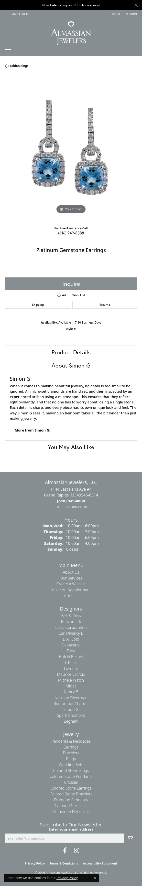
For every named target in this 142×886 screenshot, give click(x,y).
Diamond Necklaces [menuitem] (71, 805)
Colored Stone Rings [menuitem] (71, 770)
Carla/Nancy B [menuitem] (71, 633)
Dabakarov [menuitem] (71, 645)
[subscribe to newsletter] (130, 838)
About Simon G (71, 365)
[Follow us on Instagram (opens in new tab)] (77, 851)
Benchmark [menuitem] (71, 621)
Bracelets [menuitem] (71, 753)
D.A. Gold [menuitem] (71, 639)
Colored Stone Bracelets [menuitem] (71, 794)
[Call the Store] (71, 501)
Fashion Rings (18, 66)
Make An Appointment (71, 589)
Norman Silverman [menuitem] (71, 697)
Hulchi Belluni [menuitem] (71, 656)
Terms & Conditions (64, 863)
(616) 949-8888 (71, 232)
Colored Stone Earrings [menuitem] (71, 788)
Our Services (71, 578)
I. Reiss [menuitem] (71, 662)
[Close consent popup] (95, 878)
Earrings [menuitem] (71, 747)
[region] (71, 149)
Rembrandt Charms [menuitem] (71, 703)
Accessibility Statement (100, 863)
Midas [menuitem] (71, 686)
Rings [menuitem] (71, 758)
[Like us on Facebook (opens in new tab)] (65, 851)
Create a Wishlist (71, 584)
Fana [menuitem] (71, 651)
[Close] (136, 5)
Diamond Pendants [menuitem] (71, 799)
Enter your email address (71, 829)
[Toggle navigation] (8, 50)
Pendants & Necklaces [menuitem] (70, 741)
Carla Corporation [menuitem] (71, 627)
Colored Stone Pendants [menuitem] (71, 776)
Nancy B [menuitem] (71, 692)
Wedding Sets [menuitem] (71, 764)
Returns (104, 304)
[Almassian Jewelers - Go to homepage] (71, 31)
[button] (115, 14)
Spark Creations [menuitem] (71, 715)
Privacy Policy (35, 863)
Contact (71, 595)
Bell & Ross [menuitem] (71, 615)
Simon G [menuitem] (71, 709)
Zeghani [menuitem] (71, 721)
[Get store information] (71, 507)
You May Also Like (71, 447)
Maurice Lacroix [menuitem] (71, 674)
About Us (71, 572)
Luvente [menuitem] (71, 668)
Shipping (38, 304)
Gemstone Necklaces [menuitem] (71, 811)
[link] (19, 14)
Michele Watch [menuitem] (71, 680)
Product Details (71, 352)
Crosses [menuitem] (71, 782)
